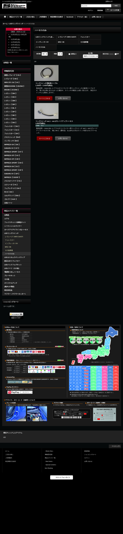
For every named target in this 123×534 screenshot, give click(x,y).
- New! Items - (49, 461)
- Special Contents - (51, 464)
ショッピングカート (90, 454)
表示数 (38, 54)
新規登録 (100, 10)
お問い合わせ (88, 461)
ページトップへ (116, 446)
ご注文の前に (9, 454)
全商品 (6, 215)
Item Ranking (49, 468)
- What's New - (49, 451)
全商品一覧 (7, 63)
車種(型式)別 (48, 454)
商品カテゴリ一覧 (50, 458)
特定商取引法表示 (10, 461)
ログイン (90, 10)
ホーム (7, 451)
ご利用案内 (8, 458)
